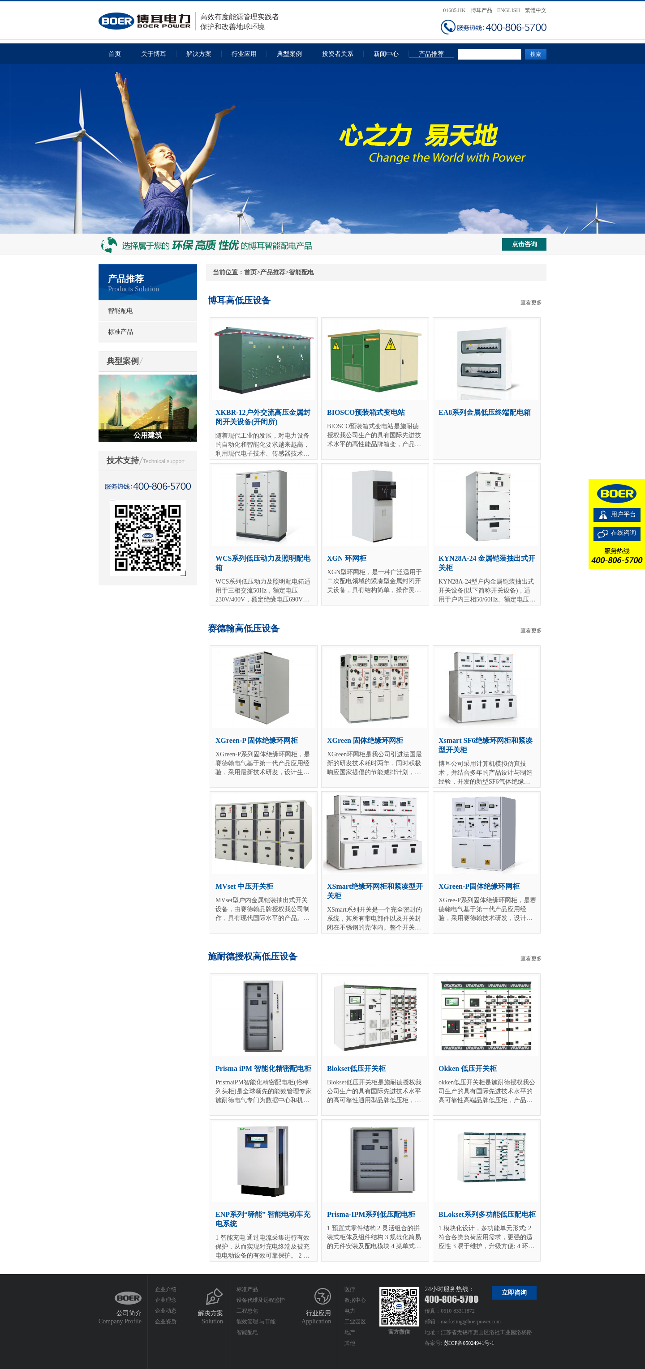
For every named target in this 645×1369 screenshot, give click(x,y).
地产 (349, 1332)
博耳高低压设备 (239, 300)
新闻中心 (386, 54)
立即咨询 (514, 1292)
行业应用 (244, 54)
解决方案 (198, 54)
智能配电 (120, 310)
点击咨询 (524, 244)
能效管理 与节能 (255, 1321)
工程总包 (247, 1311)
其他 (349, 1343)
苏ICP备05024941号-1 (469, 1343)
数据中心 (355, 1300)
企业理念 (165, 1300)
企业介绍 (165, 1289)
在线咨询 (623, 532)
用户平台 (623, 514)
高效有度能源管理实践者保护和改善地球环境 (189, 21)
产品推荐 (431, 54)
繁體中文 (535, 10)
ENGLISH (508, 10)
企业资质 (165, 1321)
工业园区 (355, 1321)
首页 (114, 54)
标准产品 (120, 331)
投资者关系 (337, 54)
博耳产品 (481, 10)
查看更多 (531, 302)
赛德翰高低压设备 (244, 628)
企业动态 (165, 1311)
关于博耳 (153, 54)
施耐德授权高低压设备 (252, 956)
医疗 (349, 1289)
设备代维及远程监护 (260, 1300)
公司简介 (129, 1313)
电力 (349, 1311)
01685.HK (454, 10)
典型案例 (289, 54)
